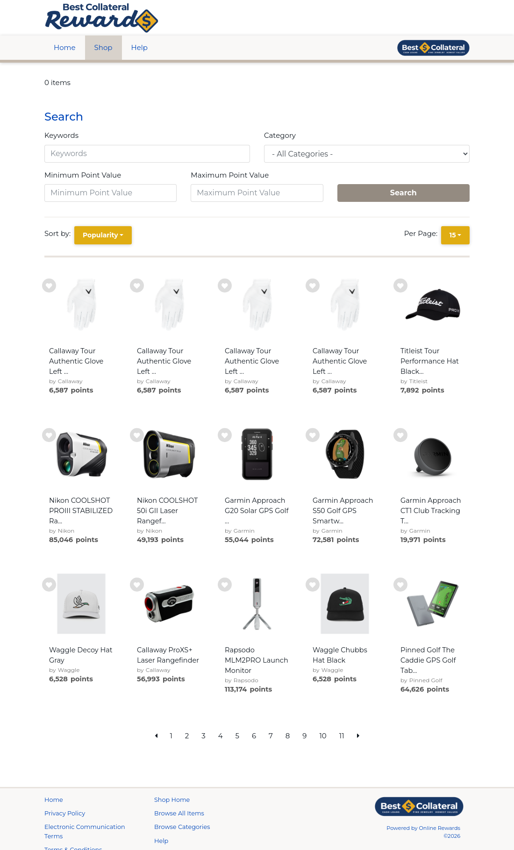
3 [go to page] (203, 735)
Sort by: (59, 233)
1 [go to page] (171, 735)
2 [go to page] (187, 735)
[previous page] (156, 736)
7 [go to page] (271, 735)
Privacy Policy (64, 813)
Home (65, 47)
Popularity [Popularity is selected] (100, 235)
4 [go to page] (220, 735)
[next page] (358, 736)
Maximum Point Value (230, 175)
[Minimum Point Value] (110, 193)
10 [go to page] (322, 735)
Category (280, 135)
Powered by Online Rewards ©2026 (423, 832)
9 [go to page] (304, 735)
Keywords (61, 135)
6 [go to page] (254, 735)
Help (139, 47)
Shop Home (172, 799)
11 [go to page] (341, 735)
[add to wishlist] (49, 286)
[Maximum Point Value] (257, 193)
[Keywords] (147, 154)
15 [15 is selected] (453, 235)
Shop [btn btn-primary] (103, 47)
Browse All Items (179, 813)
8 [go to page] (288, 735)
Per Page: (422, 233)
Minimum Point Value (82, 175)
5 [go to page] (238, 735)
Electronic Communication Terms (84, 831)
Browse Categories (182, 826)
